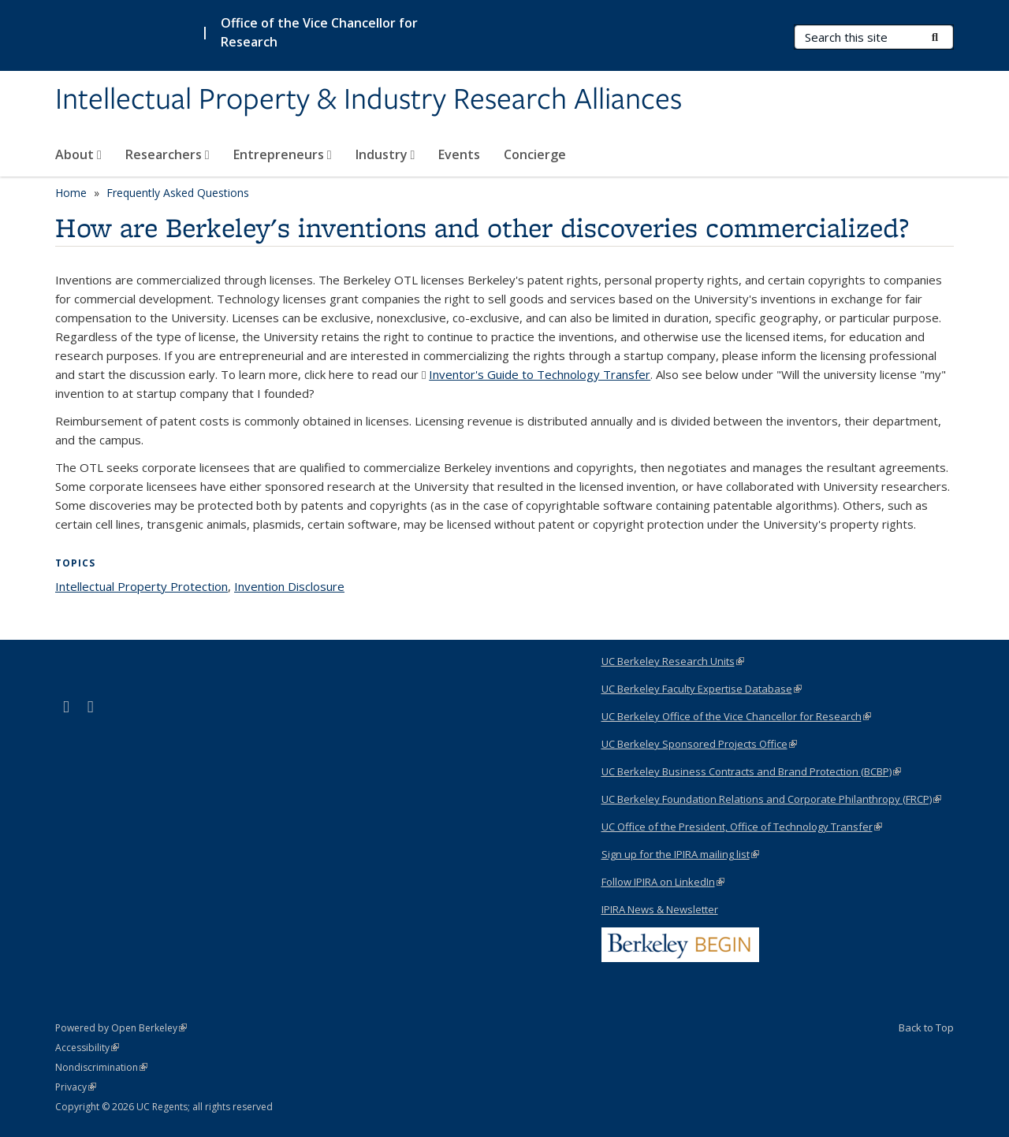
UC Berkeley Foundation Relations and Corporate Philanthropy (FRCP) (771, 799)
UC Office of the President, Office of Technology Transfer (741, 826)
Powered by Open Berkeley (121, 1028)
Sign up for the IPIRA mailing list (680, 854)
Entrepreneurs (282, 154)
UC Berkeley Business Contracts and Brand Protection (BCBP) (751, 771)
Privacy (75, 1087)
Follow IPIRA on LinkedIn (662, 882)
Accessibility (87, 1047)
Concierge (535, 154)
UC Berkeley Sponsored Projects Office (699, 744)
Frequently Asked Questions (177, 192)
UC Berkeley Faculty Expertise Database (701, 689)
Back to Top (926, 1027)
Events (459, 154)
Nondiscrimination (101, 1067)
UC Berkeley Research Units (672, 661)
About (78, 154)
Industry (385, 154)
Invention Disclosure (289, 586)
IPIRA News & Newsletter (659, 909)
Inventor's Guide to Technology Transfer (539, 374)
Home (71, 192)
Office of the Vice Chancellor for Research (319, 32)
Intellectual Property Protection (141, 586)
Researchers (167, 154)
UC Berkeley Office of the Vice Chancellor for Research (736, 716)
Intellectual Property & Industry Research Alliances (368, 100)
